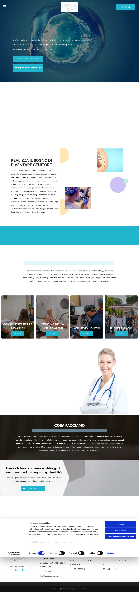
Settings (110, 588)
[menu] (5, 6)
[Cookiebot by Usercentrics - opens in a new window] (14, 587)
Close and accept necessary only (121, 571)
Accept (121, 558)
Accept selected (121, 565)
